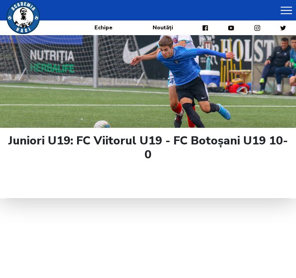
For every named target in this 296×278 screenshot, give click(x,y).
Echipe (103, 27)
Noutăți (163, 27)
